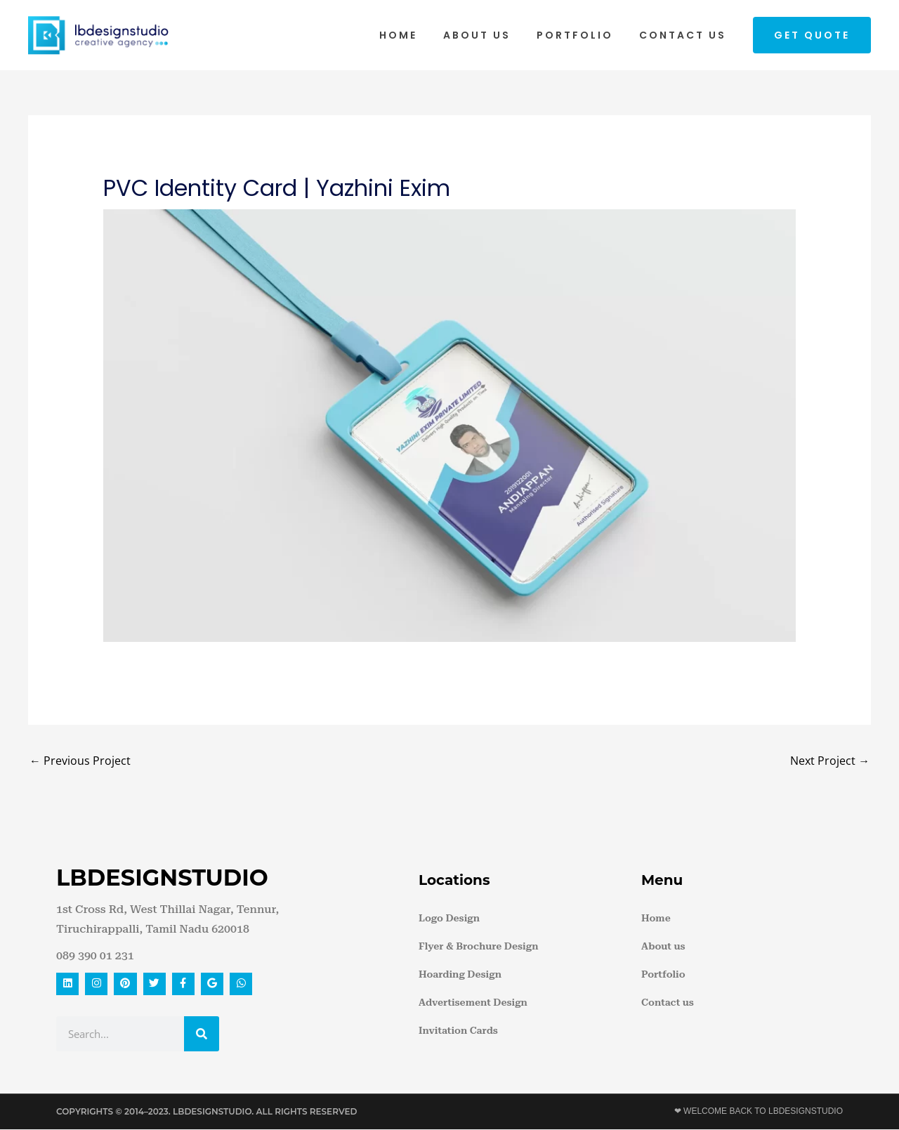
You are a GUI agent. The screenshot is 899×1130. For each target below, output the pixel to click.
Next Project (830, 760)
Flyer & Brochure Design (478, 946)
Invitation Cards (458, 1030)
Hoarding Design (460, 974)
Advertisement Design (473, 1002)
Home (420, 35)
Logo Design (449, 918)
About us (492, 35)
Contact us (685, 35)
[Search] (201, 1034)
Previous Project (80, 760)
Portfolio (584, 35)
